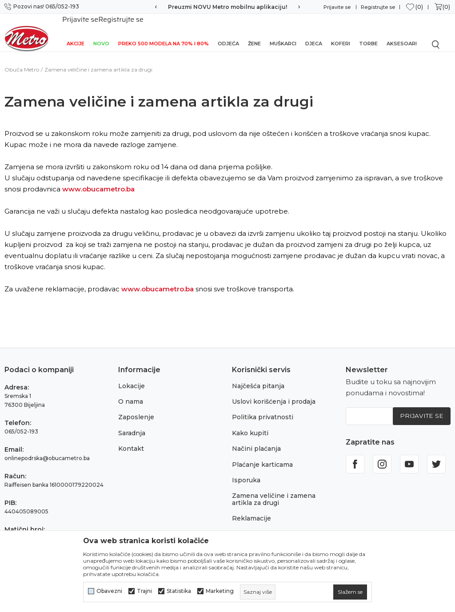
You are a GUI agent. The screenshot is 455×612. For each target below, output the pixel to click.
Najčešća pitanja (258, 376)
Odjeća (228, 32)
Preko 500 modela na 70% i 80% (163, 32)
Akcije (75, 32)
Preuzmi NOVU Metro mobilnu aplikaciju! (227, 7)
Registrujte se (378, 7)
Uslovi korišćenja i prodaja (273, 392)
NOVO (101, 32)
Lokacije (131, 376)
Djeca (313, 32)
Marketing (220, 591)
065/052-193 (21, 421)
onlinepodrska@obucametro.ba (47, 448)
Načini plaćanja (256, 439)
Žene (254, 32)
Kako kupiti (250, 423)
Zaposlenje (136, 407)
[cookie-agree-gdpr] (350, 592)
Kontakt (131, 439)
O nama (130, 392)
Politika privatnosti (262, 407)
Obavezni (109, 591)
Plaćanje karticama (262, 455)
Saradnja (131, 423)
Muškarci (283, 32)
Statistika (179, 591)
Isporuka (246, 470)
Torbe (368, 32)
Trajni (144, 591)
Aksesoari (402, 32)
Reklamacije (251, 509)
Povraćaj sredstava (262, 525)
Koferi (340, 32)
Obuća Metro (21, 59)
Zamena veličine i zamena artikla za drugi (273, 489)
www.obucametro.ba (98, 179)
